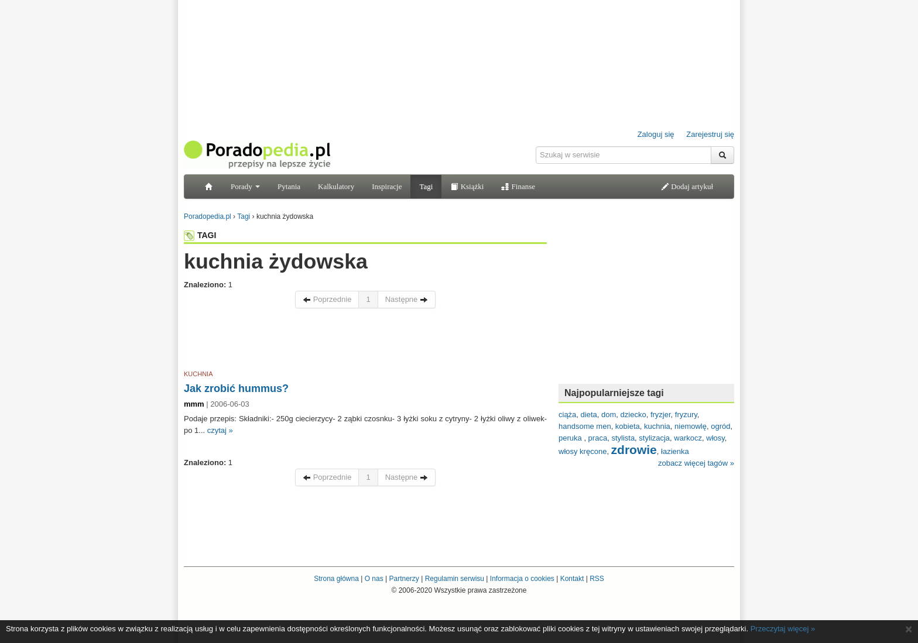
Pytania (289, 186)
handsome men (585, 426)
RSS (597, 579)
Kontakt (572, 579)
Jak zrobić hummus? (236, 388)
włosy (715, 438)
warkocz (688, 438)
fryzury (686, 414)
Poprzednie (327, 299)
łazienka (675, 451)
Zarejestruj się (710, 134)
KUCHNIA (198, 373)
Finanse (518, 186)
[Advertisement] (365, 341)
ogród (720, 426)
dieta (589, 414)
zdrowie (634, 449)
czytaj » (220, 430)
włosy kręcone (583, 451)
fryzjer (660, 414)
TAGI (200, 235)
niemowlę (690, 426)
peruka (571, 438)
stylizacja (654, 438)
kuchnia (657, 426)
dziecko (633, 414)
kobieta (627, 426)
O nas (374, 579)
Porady (245, 186)
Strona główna (336, 579)
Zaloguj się (656, 134)
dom (608, 414)
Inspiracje (387, 186)
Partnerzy (404, 579)
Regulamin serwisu (454, 579)
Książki (467, 186)
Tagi (426, 186)
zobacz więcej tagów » (696, 463)
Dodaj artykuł (687, 186)
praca (598, 438)
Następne (406, 299)
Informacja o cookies (522, 579)
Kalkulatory (336, 186)
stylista (623, 438)
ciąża (567, 414)
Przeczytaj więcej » (783, 628)
